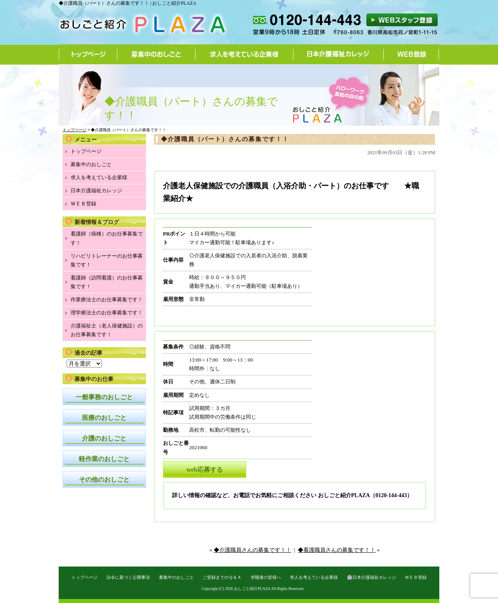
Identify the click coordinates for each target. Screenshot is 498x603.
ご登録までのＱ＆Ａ (222, 577)
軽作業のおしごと (104, 459)
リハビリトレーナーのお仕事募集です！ (107, 260)
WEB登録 (411, 54)
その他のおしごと (104, 479)
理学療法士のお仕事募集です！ (107, 313)
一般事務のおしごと (104, 397)
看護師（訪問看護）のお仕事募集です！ (107, 282)
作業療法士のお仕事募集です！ (107, 299)
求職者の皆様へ (266, 577)
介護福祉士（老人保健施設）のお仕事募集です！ (107, 330)
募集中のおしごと (156, 54)
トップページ (88, 54)
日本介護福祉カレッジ (338, 54)
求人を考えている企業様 (244, 54)
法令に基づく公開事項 (128, 577)
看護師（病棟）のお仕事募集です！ (107, 238)
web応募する (204, 469)
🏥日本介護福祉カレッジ (371, 577)
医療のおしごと (104, 417)
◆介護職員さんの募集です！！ (252, 550)
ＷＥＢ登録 (83, 204)
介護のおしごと (104, 438)
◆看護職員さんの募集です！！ (336, 550)
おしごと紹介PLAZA (252, 588)
